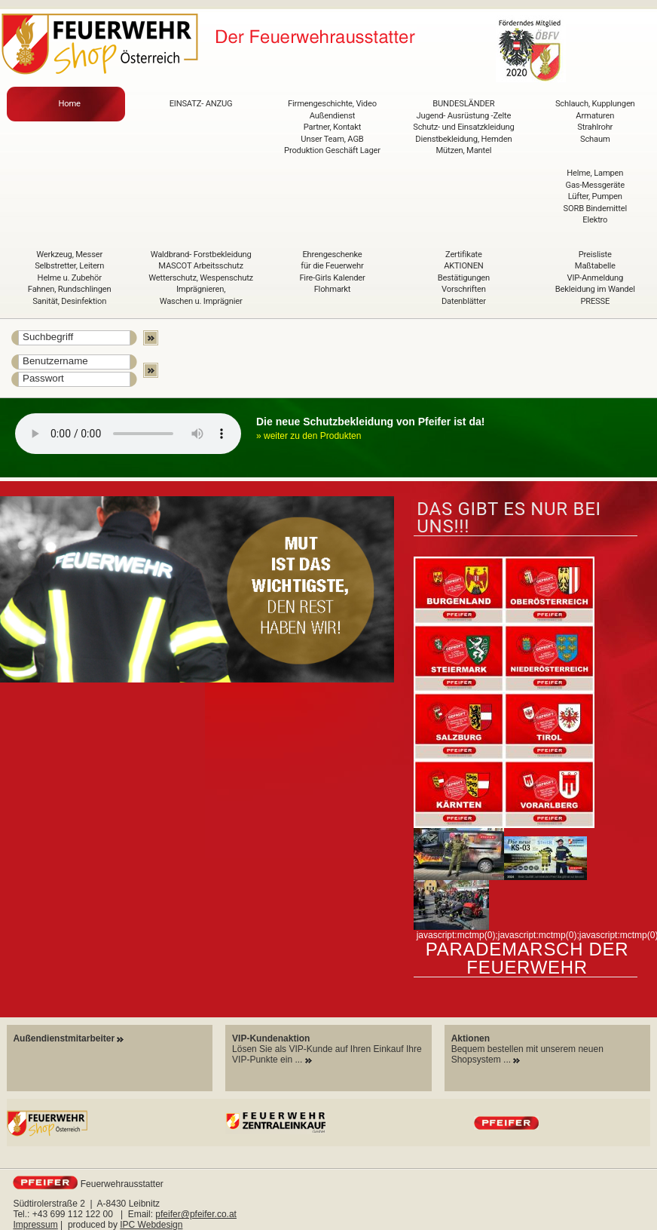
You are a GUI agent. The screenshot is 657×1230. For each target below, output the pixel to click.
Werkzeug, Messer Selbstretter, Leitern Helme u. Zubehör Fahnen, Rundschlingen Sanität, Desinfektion (70, 278)
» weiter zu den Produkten (308, 436)
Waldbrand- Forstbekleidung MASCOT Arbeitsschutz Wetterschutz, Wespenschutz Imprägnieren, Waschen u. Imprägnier (200, 278)
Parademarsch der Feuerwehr (527, 958)
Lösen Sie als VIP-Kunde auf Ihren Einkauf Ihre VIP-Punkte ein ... (327, 1049)
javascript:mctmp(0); (457, 935)
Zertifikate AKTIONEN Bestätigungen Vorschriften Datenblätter (464, 278)
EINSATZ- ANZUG (201, 104)
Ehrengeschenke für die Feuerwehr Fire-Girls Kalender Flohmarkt (332, 272)
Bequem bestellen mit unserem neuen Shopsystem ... (527, 1049)
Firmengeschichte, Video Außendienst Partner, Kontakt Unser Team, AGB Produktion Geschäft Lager (332, 127)
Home (70, 104)
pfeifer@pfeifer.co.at (196, 1214)
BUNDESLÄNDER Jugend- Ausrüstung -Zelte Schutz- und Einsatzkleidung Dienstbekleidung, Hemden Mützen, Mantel (463, 127)
